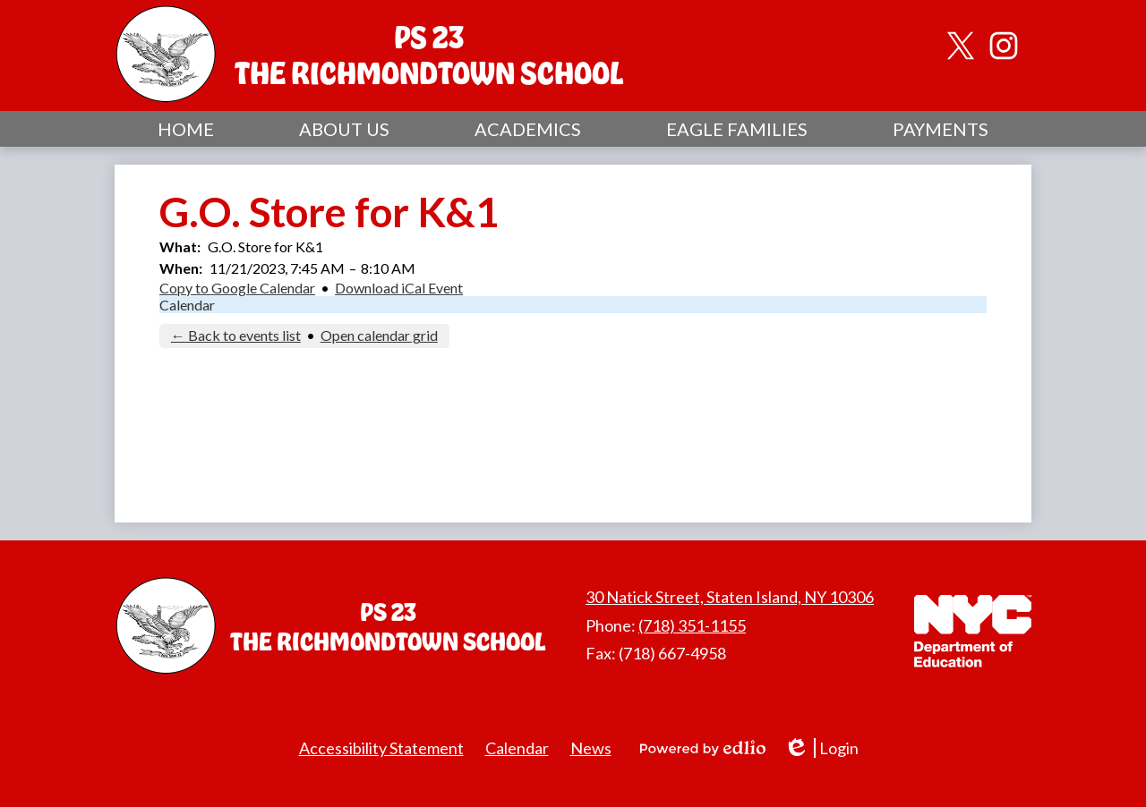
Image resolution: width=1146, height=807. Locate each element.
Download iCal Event (399, 287)
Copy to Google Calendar (237, 287)
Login (821, 748)
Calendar (187, 304)
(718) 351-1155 (692, 625)
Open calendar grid (379, 335)
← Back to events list (236, 335)
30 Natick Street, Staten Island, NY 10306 (730, 597)
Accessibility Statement (381, 748)
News (590, 748)
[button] (344, 129)
